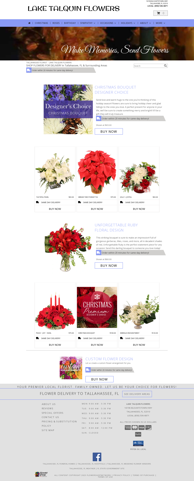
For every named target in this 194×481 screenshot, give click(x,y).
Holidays (128, 23)
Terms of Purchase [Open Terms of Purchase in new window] (144, 475)
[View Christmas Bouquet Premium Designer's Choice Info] (97, 307)
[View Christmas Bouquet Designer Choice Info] (68, 109)
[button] (160, 13)
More (161, 23)
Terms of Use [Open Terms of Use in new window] (105, 477)
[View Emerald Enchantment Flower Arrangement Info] (139, 307)
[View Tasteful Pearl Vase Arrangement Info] (55, 171)
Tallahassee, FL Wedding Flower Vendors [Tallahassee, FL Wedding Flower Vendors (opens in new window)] (129, 463)
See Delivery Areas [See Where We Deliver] (137, 394)
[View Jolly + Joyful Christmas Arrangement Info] (139, 171)
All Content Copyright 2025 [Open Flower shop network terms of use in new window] (70, 475)
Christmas (41, 23)
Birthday (70, 23)
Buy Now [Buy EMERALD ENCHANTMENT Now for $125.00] (139, 345)
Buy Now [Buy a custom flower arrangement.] (99, 379)
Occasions (108, 23)
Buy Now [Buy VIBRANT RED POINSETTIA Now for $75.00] (97, 209)
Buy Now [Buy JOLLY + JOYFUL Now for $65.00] (139, 209)
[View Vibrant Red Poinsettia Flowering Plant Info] (97, 171)
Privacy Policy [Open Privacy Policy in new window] (122, 475)
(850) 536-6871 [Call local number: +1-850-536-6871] (161, 6)
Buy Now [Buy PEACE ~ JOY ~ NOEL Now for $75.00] (55, 345)
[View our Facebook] (97, 460)
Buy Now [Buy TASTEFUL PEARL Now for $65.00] (55, 209)
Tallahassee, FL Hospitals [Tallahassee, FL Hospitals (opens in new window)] (91, 463)
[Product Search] (148, 66)
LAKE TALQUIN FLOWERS (74, 8)
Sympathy (88, 23)
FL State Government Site (111, 468)
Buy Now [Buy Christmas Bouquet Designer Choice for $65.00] (109, 131)
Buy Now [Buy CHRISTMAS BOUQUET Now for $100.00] (97, 345)
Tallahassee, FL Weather (82, 468)
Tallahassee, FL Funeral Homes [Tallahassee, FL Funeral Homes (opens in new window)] (59, 463)
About (145, 23)
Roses (56, 23)
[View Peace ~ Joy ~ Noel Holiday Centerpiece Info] (55, 307)
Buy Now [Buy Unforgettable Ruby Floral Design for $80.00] (109, 265)
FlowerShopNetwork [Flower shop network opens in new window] (99, 475)
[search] (165, 65)
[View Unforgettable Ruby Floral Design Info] (68, 245)
